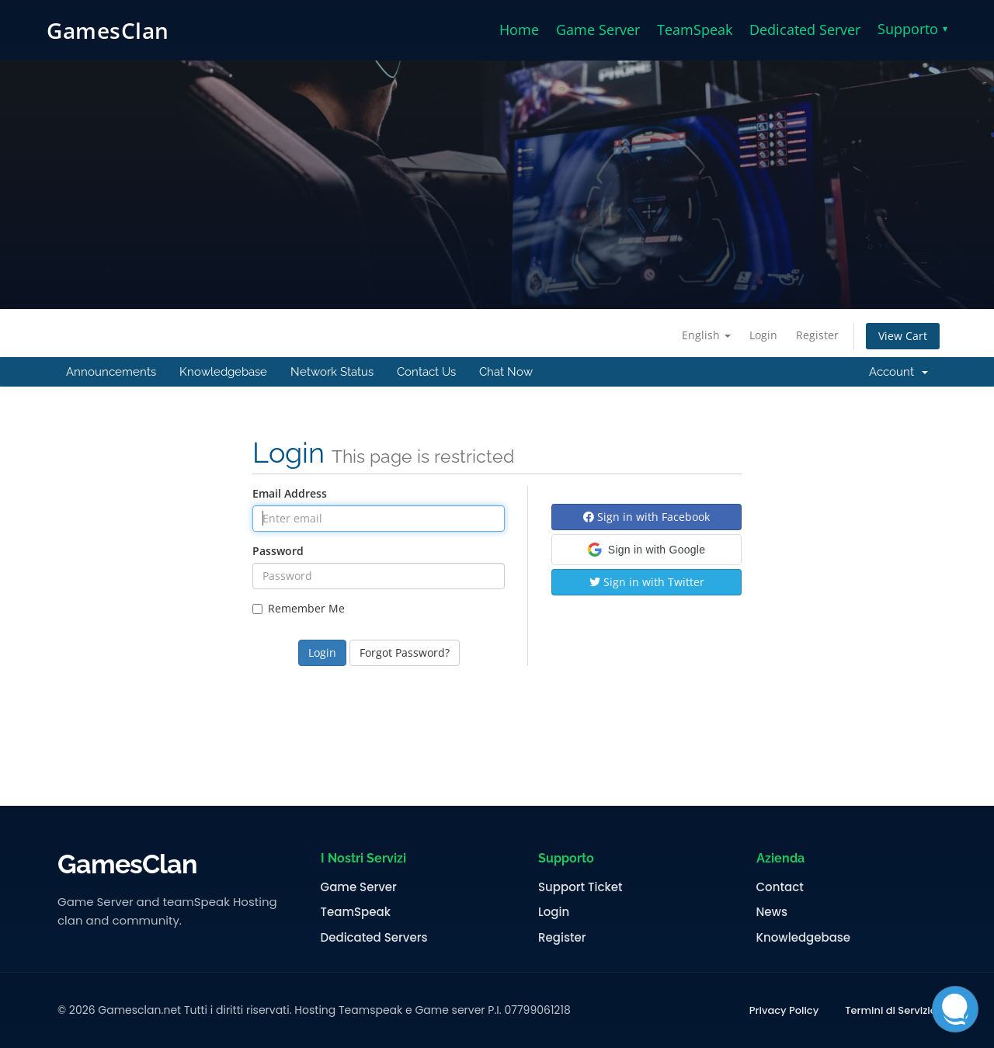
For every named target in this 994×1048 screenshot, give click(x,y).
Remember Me (298, 608)
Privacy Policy (783, 1011)
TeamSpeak (694, 29)
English (706, 335)
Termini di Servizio (891, 1011)
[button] (646, 549)
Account (898, 372)
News (771, 912)
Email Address (289, 493)
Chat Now (506, 372)
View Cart (902, 335)
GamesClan (108, 30)
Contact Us (426, 372)
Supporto (912, 29)
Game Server (598, 29)
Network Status (332, 372)
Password (278, 550)
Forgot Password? (405, 652)
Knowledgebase (223, 372)
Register (817, 335)
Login (763, 335)
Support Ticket (580, 887)
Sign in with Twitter (646, 581)
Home (519, 29)
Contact (780, 887)
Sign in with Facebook (646, 516)
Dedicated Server (804, 29)
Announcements (111, 372)
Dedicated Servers (374, 938)
